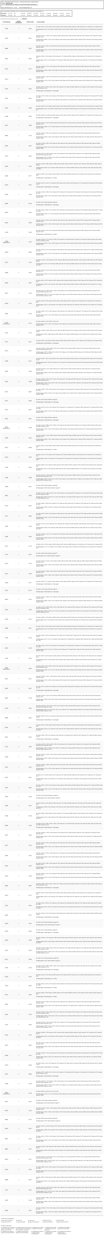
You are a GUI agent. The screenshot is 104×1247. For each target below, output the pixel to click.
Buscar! (24, 18)
